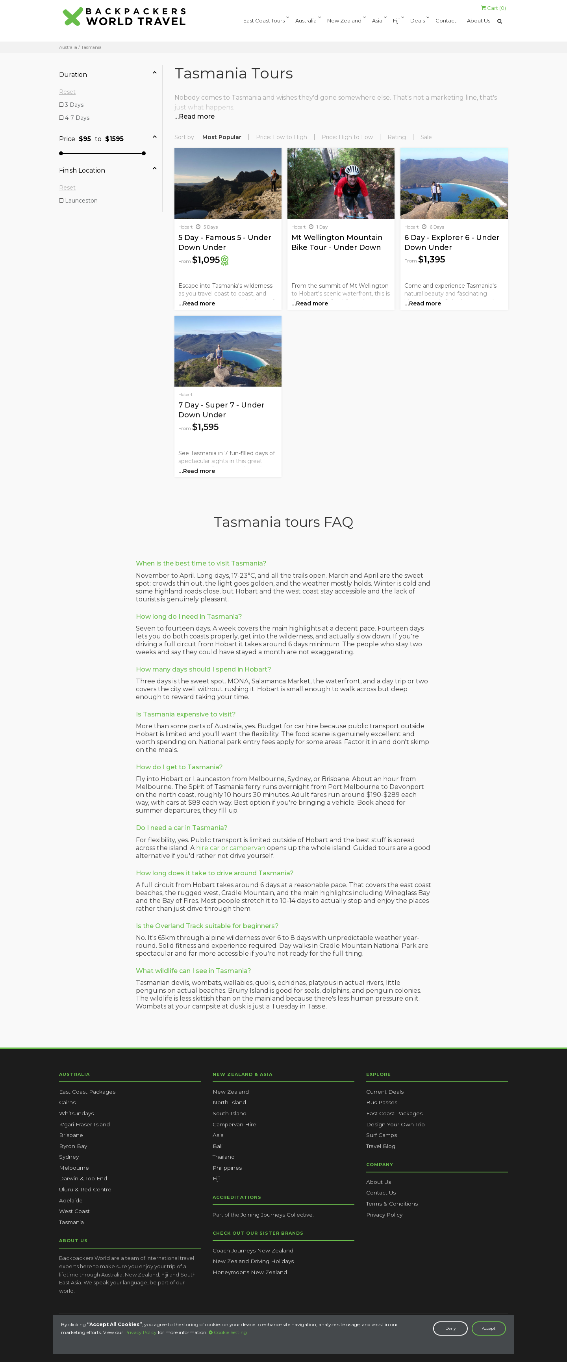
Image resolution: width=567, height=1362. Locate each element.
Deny (450, 1328)
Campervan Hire (234, 1124)
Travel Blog (380, 1146)
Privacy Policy (140, 1332)
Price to (107, 138)
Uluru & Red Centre (85, 1189)
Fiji (396, 21)
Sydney (69, 1157)
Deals (417, 21)
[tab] (110, 74)
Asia (377, 21)
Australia (306, 21)
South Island (229, 1113)
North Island (229, 1102)
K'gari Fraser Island (84, 1124)
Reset (67, 91)
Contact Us (381, 1192)
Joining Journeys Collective (277, 1214)
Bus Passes (381, 1102)
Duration (107, 73)
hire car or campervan (230, 848)
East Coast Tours (264, 21)
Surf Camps (381, 1135)
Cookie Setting (228, 1332)
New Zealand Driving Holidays (253, 1261)
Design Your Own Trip (395, 1124)
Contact (445, 21)
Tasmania (71, 1222)
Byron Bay (73, 1146)
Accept (488, 1328)
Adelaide (71, 1200)
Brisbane (71, 1135)
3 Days (73, 104)
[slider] (61, 153)
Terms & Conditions (392, 1203)
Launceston (80, 200)
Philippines (227, 1168)
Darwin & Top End (83, 1178)
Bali (217, 1146)
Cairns (67, 1102)
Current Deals (385, 1091)
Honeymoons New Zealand (250, 1272)
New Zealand (344, 21)
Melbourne (74, 1168)
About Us (478, 21)
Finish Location (107, 169)
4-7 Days (76, 117)
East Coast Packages (87, 1091)
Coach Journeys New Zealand (253, 1250)
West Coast (74, 1211)
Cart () (493, 8)
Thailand (224, 1157)
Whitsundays (76, 1113)
